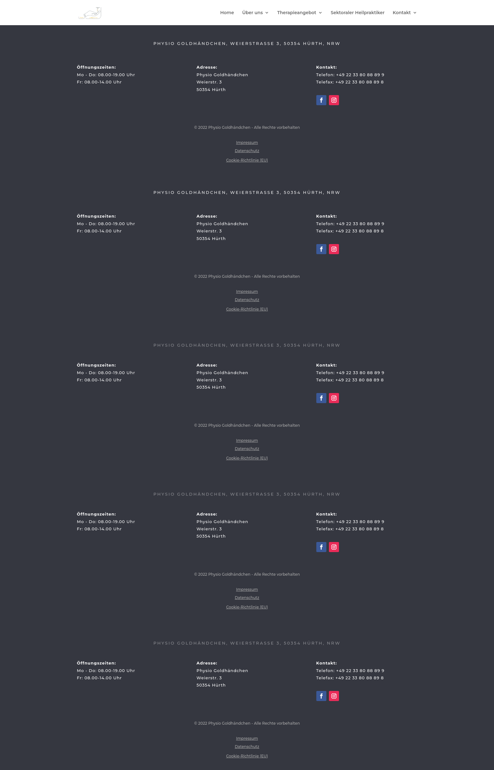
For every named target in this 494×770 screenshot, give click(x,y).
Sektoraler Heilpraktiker (358, 12)
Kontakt (402, 12)
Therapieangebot (296, 12)
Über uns (252, 12)
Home (227, 12)
